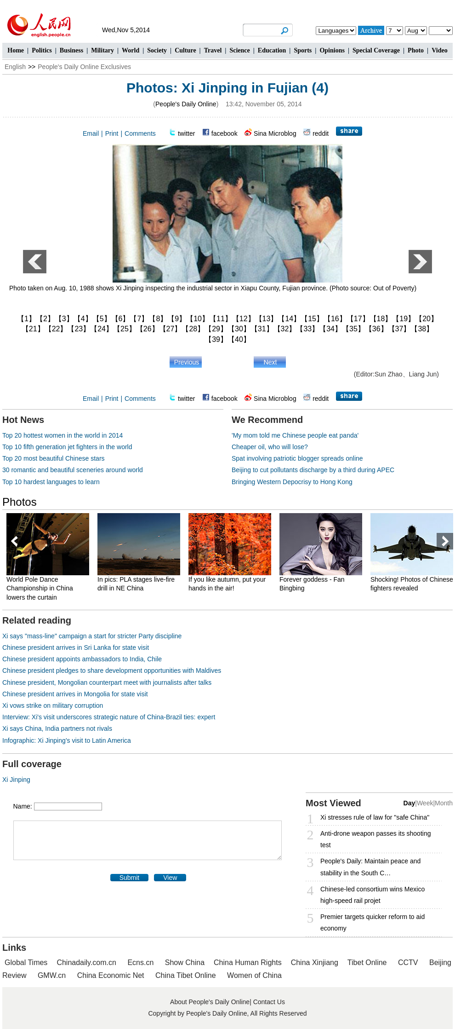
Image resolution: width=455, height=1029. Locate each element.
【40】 (239, 339)
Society (157, 50)
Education (272, 50)
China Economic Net (110, 975)
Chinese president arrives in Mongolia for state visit (75, 694)
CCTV (408, 962)
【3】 (64, 319)
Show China (185, 962)
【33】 (307, 329)
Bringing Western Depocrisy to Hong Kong (292, 482)
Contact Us (269, 1002)
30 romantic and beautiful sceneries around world (72, 470)
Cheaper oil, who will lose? (270, 447)
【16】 (335, 319)
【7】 (139, 319)
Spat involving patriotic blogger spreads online (297, 458)
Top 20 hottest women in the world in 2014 (62, 435)
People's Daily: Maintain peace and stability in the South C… (370, 866)
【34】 (330, 329)
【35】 (353, 329)
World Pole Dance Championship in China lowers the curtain (39, 588)
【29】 (216, 329)
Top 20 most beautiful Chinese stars (53, 458)
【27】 (170, 329)
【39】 (216, 339)
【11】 (220, 319)
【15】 (312, 319)
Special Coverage (376, 50)
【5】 (101, 319)
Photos (19, 502)
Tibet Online (367, 962)
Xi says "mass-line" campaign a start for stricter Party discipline (92, 636)
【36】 (376, 329)
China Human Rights (248, 962)
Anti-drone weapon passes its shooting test (375, 839)
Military (102, 50)
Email (91, 133)
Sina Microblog (275, 133)
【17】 (358, 319)
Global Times (26, 962)
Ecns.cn (140, 962)
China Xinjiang (314, 962)
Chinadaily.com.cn (86, 962)
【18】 (381, 319)
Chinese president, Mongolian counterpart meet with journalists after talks (106, 682)
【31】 (261, 329)
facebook (224, 133)
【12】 (243, 319)
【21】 (33, 329)
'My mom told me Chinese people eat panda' (295, 435)
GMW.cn (53, 975)
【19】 (403, 319)
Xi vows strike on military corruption (52, 705)
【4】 (83, 319)
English (15, 66)
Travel (213, 50)
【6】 (120, 319)
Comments (140, 133)
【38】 (421, 329)
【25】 (124, 329)
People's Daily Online (185, 104)
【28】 (193, 329)
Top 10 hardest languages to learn (51, 482)
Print (112, 133)
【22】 (56, 329)
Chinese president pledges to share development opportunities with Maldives (111, 670)
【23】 (78, 329)
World (130, 50)
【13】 (266, 319)
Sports (303, 50)
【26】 (147, 329)
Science (239, 50)
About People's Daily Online (210, 1002)
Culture (185, 50)
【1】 (26, 319)
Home (15, 50)
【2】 (45, 319)
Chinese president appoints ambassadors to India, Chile (82, 659)
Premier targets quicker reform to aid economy (372, 922)
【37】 (399, 329)
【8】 (157, 319)
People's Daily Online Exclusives (84, 66)
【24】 (101, 329)
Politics (42, 50)
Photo (416, 50)
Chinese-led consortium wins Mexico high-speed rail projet (372, 894)
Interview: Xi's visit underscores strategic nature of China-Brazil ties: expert (108, 717)
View (170, 877)
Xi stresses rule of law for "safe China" (374, 817)
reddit (321, 133)
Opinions (331, 50)
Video (439, 50)
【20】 (426, 319)
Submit (129, 877)
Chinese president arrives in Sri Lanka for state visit (75, 647)
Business (71, 50)
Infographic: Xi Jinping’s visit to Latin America (66, 740)
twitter (186, 133)
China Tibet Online (185, 975)
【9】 (176, 319)
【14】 (289, 319)
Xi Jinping (16, 779)
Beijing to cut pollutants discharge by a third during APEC (313, 470)
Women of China (254, 975)
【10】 (197, 319)
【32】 (284, 329)
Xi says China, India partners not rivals (57, 728)
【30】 (239, 329)
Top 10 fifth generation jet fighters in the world (67, 447)
